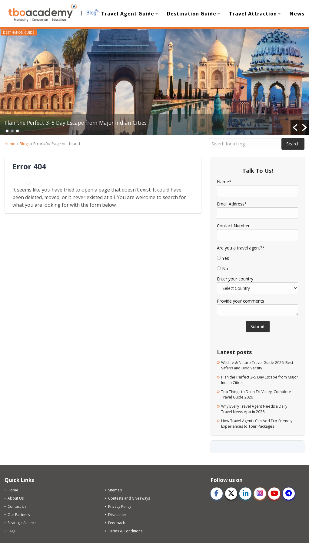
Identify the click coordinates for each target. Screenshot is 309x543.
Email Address (232, 204)
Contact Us (17, 505)
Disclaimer (117, 513)
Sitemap (115, 489)
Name (224, 182)
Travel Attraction (253, 13)
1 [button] (7, 131)
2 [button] (12, 131)
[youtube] (275, 493)
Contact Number (233, 226)
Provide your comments (240, 301)
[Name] (257, 191)
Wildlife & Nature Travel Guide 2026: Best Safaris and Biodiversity (256, 365)
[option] (154, 82)
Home (10, 143)
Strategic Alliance (22, 521)
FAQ (11, 530)
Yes (225, 258)
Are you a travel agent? (240, 248)
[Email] (257, 213)
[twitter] (231, 493)
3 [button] (17, 131)
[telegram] (289, 493)
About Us (16, 497)
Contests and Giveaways (129, 497)
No (225, 268)
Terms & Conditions (125, 530)
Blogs (25, 143)
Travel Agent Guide (127, 13)
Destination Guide (191, 13)
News (297, 13)
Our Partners (19, 513)
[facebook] (217, 493)
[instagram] (260, 493)
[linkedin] (246, 493)
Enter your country (235, 279)
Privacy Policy (119, 505)
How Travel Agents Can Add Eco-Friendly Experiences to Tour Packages (258, 422)
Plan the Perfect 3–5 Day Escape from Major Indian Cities (95, 122)
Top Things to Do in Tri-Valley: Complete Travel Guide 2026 (250, 393)
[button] (295, 127)
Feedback (116, 521)
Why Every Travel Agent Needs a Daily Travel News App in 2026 (258, 408)
